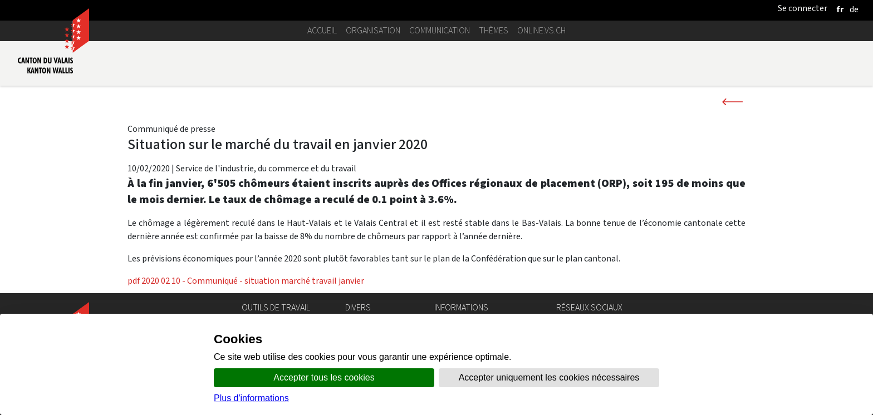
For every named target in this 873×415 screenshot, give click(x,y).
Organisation (373, 30)
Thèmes (493, 30)
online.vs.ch (541, 30)
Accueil (322, 30)
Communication (439, 30)
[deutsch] (854, 9)
